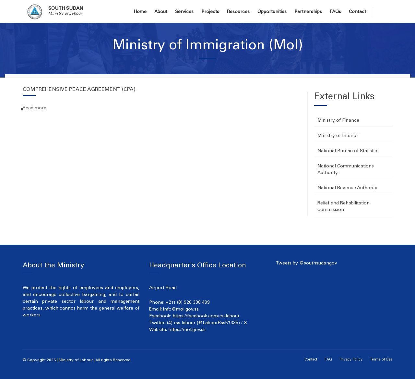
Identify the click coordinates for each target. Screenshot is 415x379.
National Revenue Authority (347, 188)
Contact (357, 12)
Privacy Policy (350, 359)
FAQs (335, 12)
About (160, 12)
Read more (34, 108)
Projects (210, 12)
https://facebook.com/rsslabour (206, 316)
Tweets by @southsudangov (306, 263)
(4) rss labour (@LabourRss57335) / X (207, 323)
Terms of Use (381, 359)
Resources (238, 12)
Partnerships (308, 12)
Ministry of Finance (338, 120)
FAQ (328, 359)
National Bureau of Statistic (347, 151)
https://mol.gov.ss (187, 330)
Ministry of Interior (337, 136)
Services (184, 12)
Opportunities (272, 12)
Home (140, 12)
